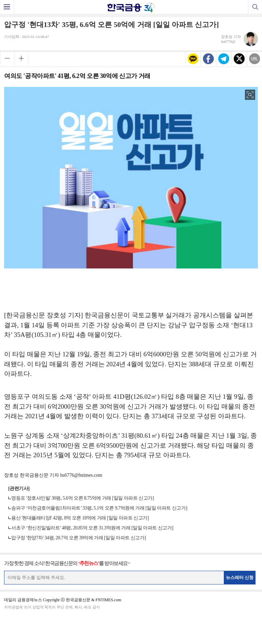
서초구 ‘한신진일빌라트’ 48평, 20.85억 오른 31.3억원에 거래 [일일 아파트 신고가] (92, 527)
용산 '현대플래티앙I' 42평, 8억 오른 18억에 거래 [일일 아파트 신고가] (80, 518)
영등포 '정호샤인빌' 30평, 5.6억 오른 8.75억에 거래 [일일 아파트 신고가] (82, 498)
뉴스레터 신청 (240, 577)
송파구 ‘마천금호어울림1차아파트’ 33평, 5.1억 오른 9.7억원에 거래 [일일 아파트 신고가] (99, 508)
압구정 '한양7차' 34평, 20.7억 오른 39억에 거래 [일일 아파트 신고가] (78, 537)
